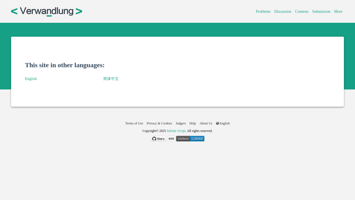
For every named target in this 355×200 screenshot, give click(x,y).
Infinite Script (176, 131)
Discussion (282, 11)
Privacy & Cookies (159, 123)
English (31, 79)
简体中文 (111, 79)
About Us (205, 123)
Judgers (181, 123)
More (338, 11)
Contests (301, 11)
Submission (321, 11)
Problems (263, 11)
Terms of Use (134, 123)
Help (192, 123)
